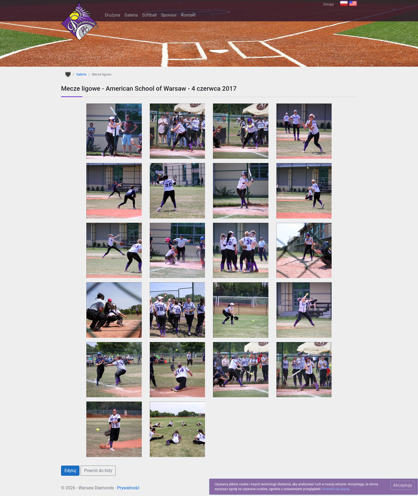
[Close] (403, 485)
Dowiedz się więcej (335, 489)
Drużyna (112, 15)
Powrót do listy (98, 470)
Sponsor (169, 15)
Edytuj (70, 470)
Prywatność (128, 487)
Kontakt (188, 15)
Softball (149, 15)
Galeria (131, 15)
